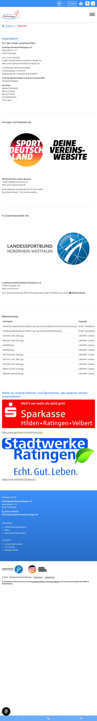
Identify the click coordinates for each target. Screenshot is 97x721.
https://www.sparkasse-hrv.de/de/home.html (22, 432)
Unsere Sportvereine (13, 544)
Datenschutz (50, 577)
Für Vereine (10, 547)
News (7, 530)
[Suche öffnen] (87, 3)
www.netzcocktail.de (16, 185)
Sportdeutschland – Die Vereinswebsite (19, 192)
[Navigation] (91, 14)
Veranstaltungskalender (15, 527)
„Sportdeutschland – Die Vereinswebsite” (45, 581)
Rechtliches (9, 26)
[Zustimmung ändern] (6, 711)
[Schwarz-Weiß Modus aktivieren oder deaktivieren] (59, 3)
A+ (74, 3)
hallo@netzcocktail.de (18, 182)
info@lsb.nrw (14, 286)
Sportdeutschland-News (15, 533)
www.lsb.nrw (13, 289)
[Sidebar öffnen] (93, 3)
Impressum (38, 577)
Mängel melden (11, 550)
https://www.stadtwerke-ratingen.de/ (18, 479)
